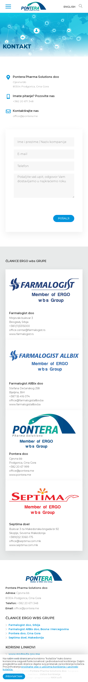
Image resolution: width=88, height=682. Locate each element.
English (69, 6)
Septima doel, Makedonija (26, 637)
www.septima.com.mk (23, 545)
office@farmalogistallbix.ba (26, 400)
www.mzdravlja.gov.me (24, 654)
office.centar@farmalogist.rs (27, 330)
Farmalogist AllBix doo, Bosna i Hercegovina (39, 629)
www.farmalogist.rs (21, 334)
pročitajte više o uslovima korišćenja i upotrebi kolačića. (40, 668)
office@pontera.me (25, 116)
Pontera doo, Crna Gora (25, 633)
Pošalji (63, 218)
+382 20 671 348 (23, 101)
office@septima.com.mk (25, 541)
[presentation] (41, 208)
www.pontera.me (20, 474)
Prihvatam (14, 676)
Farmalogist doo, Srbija (24, 625)
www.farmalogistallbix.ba (25, 404)
